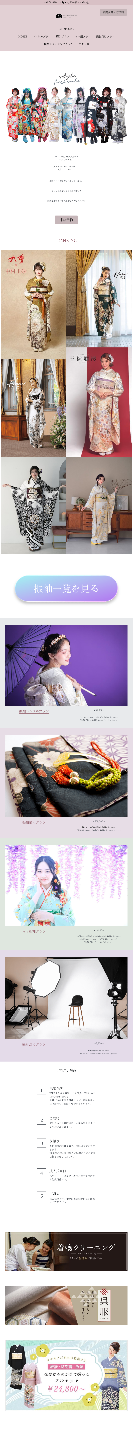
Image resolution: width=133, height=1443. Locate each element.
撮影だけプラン (34, 1044)
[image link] (66, 16)
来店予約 (66, 219)
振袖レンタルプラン (34, 711)
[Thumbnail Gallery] (34, 304)
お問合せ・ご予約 (113, 12)
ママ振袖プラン (34, 931)
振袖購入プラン (34, 822)
